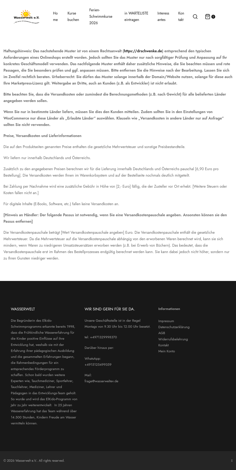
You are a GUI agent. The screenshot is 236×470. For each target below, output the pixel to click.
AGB (161, 333)
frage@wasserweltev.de (101, 381)
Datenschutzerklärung (174, 327)
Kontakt (163, 345)
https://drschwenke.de (143, 51)
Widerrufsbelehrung (173, 339)
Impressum (166, 321)
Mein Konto (166, 351)
